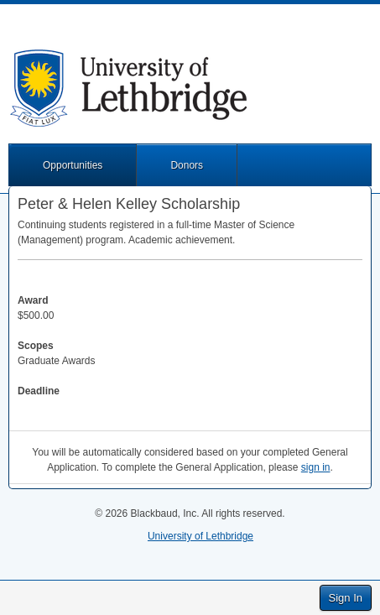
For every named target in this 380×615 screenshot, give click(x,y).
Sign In (345, 598)
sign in (316, 467)
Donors (186, 165)
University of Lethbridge (200, 536)
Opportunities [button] (72, 165)
